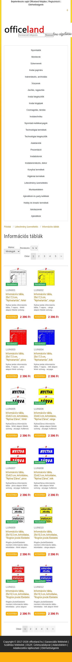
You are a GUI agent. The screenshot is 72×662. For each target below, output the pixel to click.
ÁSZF (29, 644)
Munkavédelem (36, 189)
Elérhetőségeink (36, 4)
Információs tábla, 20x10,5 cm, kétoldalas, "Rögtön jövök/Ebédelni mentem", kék (46, 595)
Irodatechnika (36, 116)
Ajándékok (36, 216)
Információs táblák (50, 227)
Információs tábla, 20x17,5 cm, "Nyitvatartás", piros (16, 356)
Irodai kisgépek (36, 103)
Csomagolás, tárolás (35, 110)
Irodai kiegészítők (36, 96)
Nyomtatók (36, 50)
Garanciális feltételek (56, 641)
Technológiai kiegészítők (36, 136)
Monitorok (36, 57)
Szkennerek (35, 63)
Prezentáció (35, 150)
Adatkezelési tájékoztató (26, 648)
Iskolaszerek (36, 209)
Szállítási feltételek (14, 644)
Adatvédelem (59, 644)
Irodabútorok (36, 156)
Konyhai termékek (36, 169)
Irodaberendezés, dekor (36, 163)
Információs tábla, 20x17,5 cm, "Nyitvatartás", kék (43, 356)
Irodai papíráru (36, 70)
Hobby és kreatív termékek (36, 203)
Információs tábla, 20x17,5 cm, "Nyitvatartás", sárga (44, 297)
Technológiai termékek (36, 130)
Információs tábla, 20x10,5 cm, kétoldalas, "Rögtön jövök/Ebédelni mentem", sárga (46, 536)
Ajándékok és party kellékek (36, 196)
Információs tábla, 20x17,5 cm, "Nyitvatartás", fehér (16, 297)
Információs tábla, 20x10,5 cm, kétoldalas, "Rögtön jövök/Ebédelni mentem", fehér (18, 536)
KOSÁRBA (12, 317)
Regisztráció (54, 1)
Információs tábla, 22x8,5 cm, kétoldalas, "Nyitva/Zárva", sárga (45, 416)
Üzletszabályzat (42, 644)
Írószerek (36, 83)
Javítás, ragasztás (36, 90)
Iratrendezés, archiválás (36, 77)
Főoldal (7, 227)
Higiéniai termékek (36, 176)
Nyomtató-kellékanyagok (36, 123)
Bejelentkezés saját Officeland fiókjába (29, 1)
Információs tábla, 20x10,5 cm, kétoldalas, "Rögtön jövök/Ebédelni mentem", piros (18, 595)
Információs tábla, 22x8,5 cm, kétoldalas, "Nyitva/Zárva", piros (17, 475)
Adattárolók (36, 143)
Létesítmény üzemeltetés (35, 183)
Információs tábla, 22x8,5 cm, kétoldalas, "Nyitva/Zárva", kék (45, 475)
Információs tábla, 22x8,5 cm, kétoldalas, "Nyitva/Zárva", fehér (17, 416)
